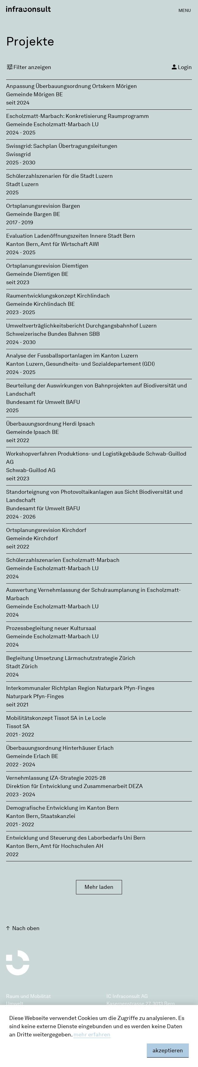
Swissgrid (18, 154)
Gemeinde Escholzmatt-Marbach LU (52, 124)
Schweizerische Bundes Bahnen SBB (53, 334)
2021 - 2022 (20, 734)
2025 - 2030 (20, 162)
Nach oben (26, 928)
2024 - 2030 (21, 342)
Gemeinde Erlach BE (32, 756)
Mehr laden (99, 887)
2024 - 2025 (20, 132)
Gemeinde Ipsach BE (32, 432)
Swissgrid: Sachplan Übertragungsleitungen (61, 146)
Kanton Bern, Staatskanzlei (40, 816)
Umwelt (14, 1004)
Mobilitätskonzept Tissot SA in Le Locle (56, 718)
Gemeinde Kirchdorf (32, 538)
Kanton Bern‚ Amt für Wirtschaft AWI (52, 244)
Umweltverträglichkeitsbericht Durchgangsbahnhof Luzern (81, 325)
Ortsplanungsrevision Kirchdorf (46, 530)
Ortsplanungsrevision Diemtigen (47, 265)
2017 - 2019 (19, 222)
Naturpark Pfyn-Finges (35, 696)
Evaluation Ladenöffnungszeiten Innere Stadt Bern (70, 236)
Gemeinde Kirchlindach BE (40, 304)
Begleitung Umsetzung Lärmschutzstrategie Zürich (70, 658)
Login (181, 67)
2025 (12, 192)
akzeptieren (168, 1050)
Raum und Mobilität (28, 996)
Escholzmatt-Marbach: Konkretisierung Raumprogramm (77, 116)
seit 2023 (17, 282)
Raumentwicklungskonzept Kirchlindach (58, 295)
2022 (12, 854)
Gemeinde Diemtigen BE (37, 274)
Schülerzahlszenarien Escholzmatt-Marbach (63, 560)
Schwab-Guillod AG (31, 470)
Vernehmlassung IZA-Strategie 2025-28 (56, 778)
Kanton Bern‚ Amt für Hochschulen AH (54, 846)
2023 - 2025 (20, 312)
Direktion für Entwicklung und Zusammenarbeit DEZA (74, 786)
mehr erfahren (92, 1034)
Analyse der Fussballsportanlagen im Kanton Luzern (72, 355)
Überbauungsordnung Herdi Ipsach (50, 423)
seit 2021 (17, 704)
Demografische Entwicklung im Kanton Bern (62, 808)
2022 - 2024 (20, 764)
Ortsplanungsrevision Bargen (43, 206)
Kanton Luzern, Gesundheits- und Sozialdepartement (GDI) (80, 364)
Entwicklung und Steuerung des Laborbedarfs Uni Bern (76, 837)
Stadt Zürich (22, 666)
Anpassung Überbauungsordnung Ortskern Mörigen (71, 86)
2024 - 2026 (21, 516)
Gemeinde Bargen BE (33, 214)
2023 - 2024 (20, 794)
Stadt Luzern (22, 184)
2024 (12, 576)
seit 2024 (18, 102)
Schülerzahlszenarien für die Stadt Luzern (59, 176)
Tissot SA (18, 726)
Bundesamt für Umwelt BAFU (43, 402)
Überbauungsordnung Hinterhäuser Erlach (60, 748)
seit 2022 (17, 440)
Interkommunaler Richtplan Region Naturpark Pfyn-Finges (80, 688)
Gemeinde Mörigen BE (34, 94)
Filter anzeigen (28, 67)
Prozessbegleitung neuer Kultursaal (51, 628)
